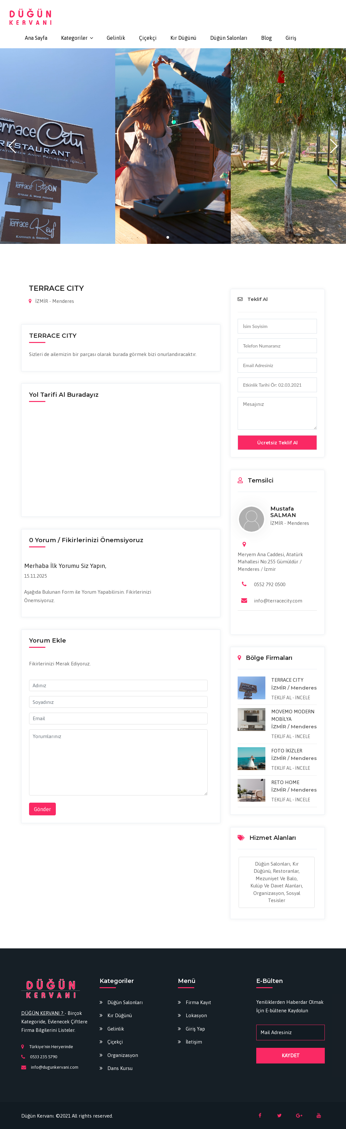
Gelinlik (116, 38)
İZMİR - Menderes (51, 301)
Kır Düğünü (183, 38)
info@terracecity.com (278, 600)
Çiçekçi (148, 38)
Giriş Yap (195, 1029)
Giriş (291, 38)
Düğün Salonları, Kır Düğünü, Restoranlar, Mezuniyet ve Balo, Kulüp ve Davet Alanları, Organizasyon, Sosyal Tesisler (276, 882)
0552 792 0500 (269, 584)
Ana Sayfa (36, 38)
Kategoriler (74, 38)
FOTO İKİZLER (286, 750)
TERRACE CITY (287, 680)
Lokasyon (196, 1015)
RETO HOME (285, 782)
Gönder (42, 809)
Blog (266, 38)
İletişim (194, 1042)
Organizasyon (122, 1055)
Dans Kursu (120, 1068)
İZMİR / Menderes (294, 688)
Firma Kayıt (198, 1002)
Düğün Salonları (228, 38)
